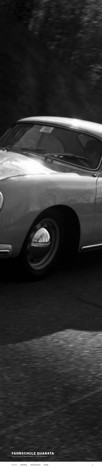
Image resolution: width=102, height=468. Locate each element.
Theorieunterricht (35, 465)
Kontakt (46, 465)
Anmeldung (23, 465)
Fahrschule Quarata (33, 453)
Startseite (14, 465)
